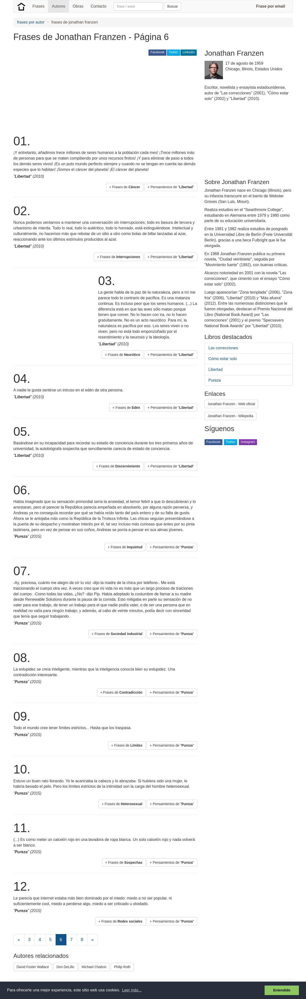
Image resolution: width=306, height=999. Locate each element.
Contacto (98, 6)
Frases (39, 6)
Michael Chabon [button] (94, 967)
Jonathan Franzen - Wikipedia (230, 416)
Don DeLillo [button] (65, 967)
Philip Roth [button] (122, 967)
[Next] (92, 939)
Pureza (214, 380)
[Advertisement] (102, 94)
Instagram (248, 442)
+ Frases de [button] (124, 187)
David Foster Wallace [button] (33, 967)
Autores (58, 6)
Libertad (215, 369)
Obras (78, 6)
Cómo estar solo (222, 359)
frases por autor (31, 22)
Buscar (172, 6)
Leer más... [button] (132, 990)
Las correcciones (223, 348)
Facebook (157, 52)
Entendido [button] (281, 990)
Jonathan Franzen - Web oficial (231, 404)
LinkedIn (189, 52)
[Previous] (18, 939)
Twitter (173, 52)
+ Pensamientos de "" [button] (170, 187)
